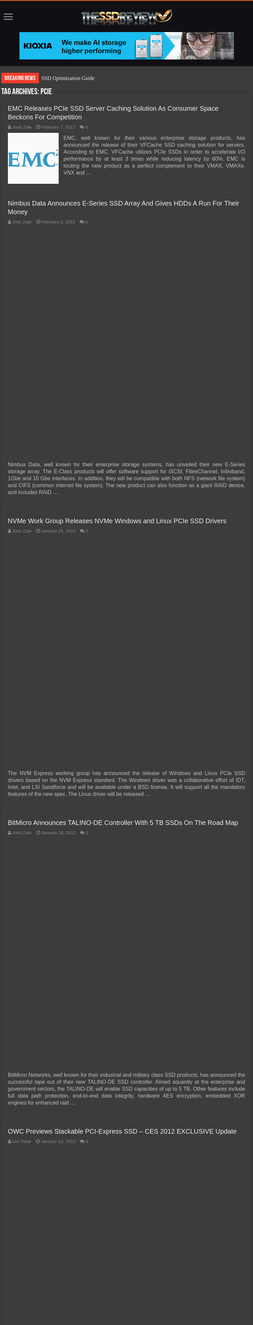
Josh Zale (22, 127)
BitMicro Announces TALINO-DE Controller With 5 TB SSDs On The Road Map (123, 822)
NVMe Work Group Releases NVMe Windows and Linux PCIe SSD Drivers (117, 521)
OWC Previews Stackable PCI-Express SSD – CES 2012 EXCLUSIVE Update (122, 1131)
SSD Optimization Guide (68, 78)
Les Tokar (22, 1141)
